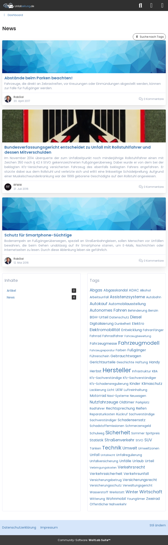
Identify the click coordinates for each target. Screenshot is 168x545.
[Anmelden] (151, 5)
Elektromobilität (105, 329)
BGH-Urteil (99, 317)
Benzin (153, 310)
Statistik (96, 440)
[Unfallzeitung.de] (67, 5)
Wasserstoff (99, 492)
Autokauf (98, 303)
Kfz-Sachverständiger (139, 378)
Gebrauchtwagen (125, 356)
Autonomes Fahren (108, 310)
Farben (121, 350)
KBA (155, 371)
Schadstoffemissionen (107, 426)
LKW (119, 389)
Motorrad (98, 395)
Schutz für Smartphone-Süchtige (38, 235)
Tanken (95, 448)
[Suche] (140, 5)
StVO (139, 440)
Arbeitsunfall (99, 297)
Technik (111, 447)
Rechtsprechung (120, 408)
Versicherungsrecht (140, 479)
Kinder (135, 383)
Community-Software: (84, 540)
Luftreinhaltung (135, 390)
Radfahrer (97, 408)
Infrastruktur (141, 371)
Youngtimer (136, 499)
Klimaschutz (152, 383)
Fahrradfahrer (112, 336)
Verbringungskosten (103, 467)
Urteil (149, 460)
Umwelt (129, 448)
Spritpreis (153, 433)
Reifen (141, 408)
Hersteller (117, 370)
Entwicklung (131, 329)
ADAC (134, 290)
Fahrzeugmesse (103, 343)
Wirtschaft (150, 492)
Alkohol (145, 290)
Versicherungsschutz (106, 485)
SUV (148, 440)
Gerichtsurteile (103, 362)
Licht (110, 390)
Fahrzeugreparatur (102, 350)
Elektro (138, 323)
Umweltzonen (148, 448)
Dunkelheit (123, 323)
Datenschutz (119, 317)
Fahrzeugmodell (138, 342)
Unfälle (125, 460)
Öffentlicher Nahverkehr (108, 504)
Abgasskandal (115, 290)
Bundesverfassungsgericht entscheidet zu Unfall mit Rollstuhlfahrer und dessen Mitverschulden (77, 149)
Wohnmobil (116, 498)
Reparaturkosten (102, 414)
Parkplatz (142, 402)
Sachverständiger (103, 420)
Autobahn (153, 297)
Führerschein (99, 356)
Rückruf (122, 414)
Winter (132, 492)
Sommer (138, 433)
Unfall (95, 454)
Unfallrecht (108, 455)
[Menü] (162, 5)
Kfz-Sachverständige (106, 378)
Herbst (96, 371)
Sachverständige (142, 414)
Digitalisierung (102, 323)
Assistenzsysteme (127, 297)
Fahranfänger (153, 330)
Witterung (97, 499)
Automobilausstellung (127, 303)
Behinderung (137, 310)
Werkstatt (116, 492)
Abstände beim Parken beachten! (38, 78)
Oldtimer (127, 402)
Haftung (141, 362)
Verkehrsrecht (131, 467)
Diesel (136, 317)
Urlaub (138, 460)
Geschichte (125, 362)
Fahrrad (95, 336)
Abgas (96, 290)
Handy (154, 362)
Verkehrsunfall (136, 473)
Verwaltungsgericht (137, 485)
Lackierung (98, 390)
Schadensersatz (131, 420)
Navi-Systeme (118, 396)
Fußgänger (136, 350)
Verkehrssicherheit (106, 473)
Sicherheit (117, 432)
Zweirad (153, 498)
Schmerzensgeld (138, 426)
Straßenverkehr (120, 440)
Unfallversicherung (104, 461)
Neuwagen (138, 396)
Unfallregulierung (129, 455)
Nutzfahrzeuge (104, 402)
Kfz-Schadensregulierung (109, 384)
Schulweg (97, 433)
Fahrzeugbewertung (137, 336)
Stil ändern (158, 525)
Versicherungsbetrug (106, 480)
